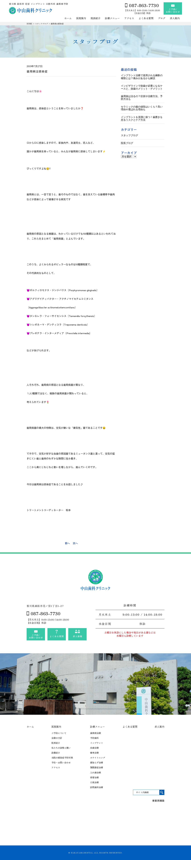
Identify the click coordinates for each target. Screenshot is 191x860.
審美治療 (94, 752)
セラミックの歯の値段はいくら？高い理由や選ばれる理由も (142, 108)
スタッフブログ (41, 23)
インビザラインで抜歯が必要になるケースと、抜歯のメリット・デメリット (142, 87)
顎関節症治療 (96, 767)
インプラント (96, 742)
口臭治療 (94, 782)
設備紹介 (55, 752)
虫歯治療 (94, 747)
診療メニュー (112, 18)
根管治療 (94, 777)
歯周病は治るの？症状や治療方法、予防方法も (142, 97)
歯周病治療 (95, 733)
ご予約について (58, 733)
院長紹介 (95, 18)
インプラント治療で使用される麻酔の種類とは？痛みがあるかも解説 (142, 76)
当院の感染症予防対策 (62, 757)
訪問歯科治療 (96, 787)
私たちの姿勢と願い (61, 747)
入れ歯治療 (95, 772)
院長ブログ (127, 143)
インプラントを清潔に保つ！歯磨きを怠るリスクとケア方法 (142, 118)
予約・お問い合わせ (61, 762)
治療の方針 (56, 737)
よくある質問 (146, 18)
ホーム (68, 18)
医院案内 (81, 18)
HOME (29, 23)
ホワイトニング (97, 757)
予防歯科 (94, 737)
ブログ (161, 18)
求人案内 (175, 18)
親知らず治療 (96, 762)
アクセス (129, 18)
